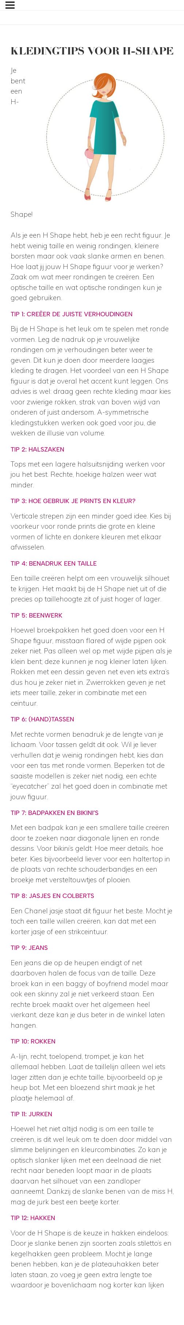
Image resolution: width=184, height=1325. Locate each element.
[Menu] (10, 5)
